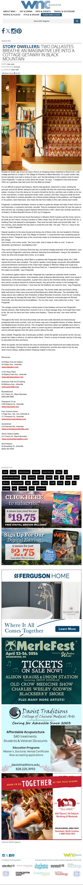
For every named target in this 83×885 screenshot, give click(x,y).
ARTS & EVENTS (43, 11)
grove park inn (48, 472)
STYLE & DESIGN (31, 14)
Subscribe (69, 860)
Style (67, 483)
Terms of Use (77, 860)
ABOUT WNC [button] (10, 11)
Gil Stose (17, 67)
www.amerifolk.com (10, 387)
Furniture (6, 488)
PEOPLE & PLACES (11, 14)
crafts (52, 483)
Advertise (38, 860)
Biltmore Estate (17, 483)
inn (62, 477)
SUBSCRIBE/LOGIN (51, 14)
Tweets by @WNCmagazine (11, 842)
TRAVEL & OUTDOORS (64, 11)
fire (74, 483)
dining (60, 483)
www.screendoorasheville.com (15, 429)
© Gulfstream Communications (11, 860)
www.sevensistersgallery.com (15, 439)
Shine (32, 488)
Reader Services (47, 860)
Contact (56, 860)
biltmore (6, 483)
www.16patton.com (10, 367)
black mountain (24, 472)
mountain (36, 472)
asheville (32, 477)
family (69, 477)
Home (5, 472)
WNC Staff (14, 70)
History (40, 477)
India (14, 488)
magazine (23, 488)
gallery (58, 472)
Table (28, 483)
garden (35, 483)
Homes (49, 477)
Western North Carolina (11, 477)
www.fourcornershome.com (14, 419)
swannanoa (41, 488)
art (66, 472)
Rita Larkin (10, 64)
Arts (23, 477)
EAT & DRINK (26, 11)
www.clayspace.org (10, 407)
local (76, 477)
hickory (44, 483)
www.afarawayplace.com (12, 377)
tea (56, 477)
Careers (62, 860)
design (13, 472)
